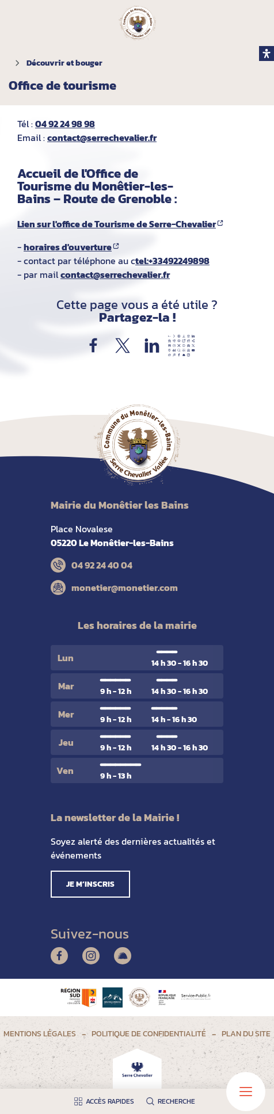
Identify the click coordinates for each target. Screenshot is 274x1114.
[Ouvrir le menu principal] (245, 1091)
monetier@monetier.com (124, 587)
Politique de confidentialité (149, 1034)
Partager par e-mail (181, 346)
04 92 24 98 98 (65, 124)
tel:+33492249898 (172, 261)
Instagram (91, 955)
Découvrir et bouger (64, 63)
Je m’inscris (90, 884)
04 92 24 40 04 (101, 565)
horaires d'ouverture (68, 247)
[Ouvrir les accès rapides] (107, 1101)
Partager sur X (122, 346)
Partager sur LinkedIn (152, 346)
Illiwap (122, 955)
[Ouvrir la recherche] (173, 1101)
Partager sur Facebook (93, 346)
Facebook (59, 955)
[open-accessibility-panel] (266, 53)
